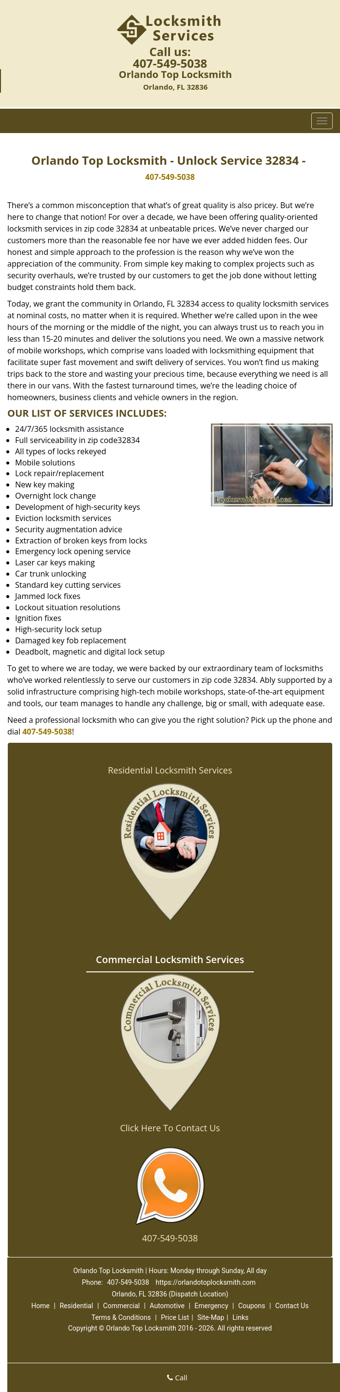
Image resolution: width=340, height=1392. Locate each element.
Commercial (121, 1306)
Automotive (167, 1306)
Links (240, 1317)
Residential (76, 1306)
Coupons (251, 1306)
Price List (175, 1317)
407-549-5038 (170, 63)
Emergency (211, 1306)
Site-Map (210, 1317)
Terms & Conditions (121, 1317)
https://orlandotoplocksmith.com (206, 1282)
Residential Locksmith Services (170, 770)
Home (40, 1306)
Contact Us (292, 1306)
